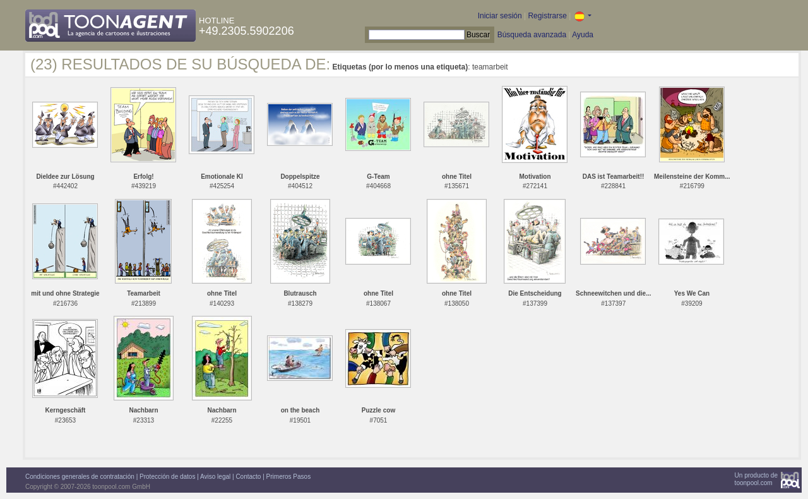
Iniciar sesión (500, 15)
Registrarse (547, 15)
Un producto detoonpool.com (756, 479)
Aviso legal (215, 476)
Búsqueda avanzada (531, 34)
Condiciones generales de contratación (79, 476)
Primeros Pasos (288, 476)
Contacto (248, 476)
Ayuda (582, 34)
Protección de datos (167, 476)
